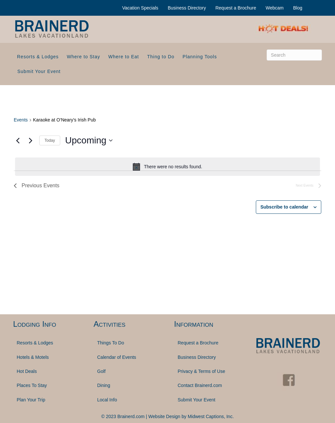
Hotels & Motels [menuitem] (33, 357)
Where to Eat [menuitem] (123, 56)
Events (21, 119)
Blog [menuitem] (297, 7)
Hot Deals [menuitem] (27, 371)
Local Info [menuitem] (107, 399)
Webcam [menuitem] (275, 7)
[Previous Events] (18, 140)
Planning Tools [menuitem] (200, 56)
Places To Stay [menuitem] (32, 385)
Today (49, 140)
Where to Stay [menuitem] (83, 56)
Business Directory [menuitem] (187, 7)
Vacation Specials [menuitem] (140, 7)
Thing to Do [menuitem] (160, 56)
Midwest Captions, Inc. (211, 416)
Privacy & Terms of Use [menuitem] (201, 371)
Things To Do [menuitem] (110, 342)
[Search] (294, 55)
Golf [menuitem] (101, 371)
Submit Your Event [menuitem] (39, 71)
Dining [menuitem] (103, 385)
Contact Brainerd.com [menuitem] (200, 385)
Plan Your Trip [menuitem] (31, 399)
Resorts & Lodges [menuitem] (38, 56)
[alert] (167, 166)
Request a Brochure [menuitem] (235, 7)
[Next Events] (30, 140)
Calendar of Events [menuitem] (116, 357)
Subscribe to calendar (284, 207)
